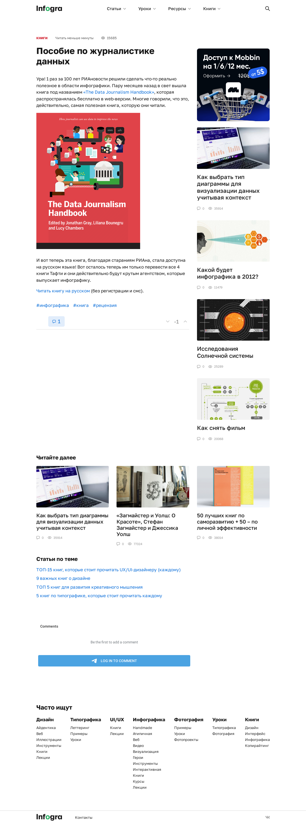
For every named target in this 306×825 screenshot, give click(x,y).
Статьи (116, 8)
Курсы (138, 781)
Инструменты (48, 745)
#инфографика (52, 305)
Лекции (43, 757)
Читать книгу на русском (63, 290)
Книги (211, 8)
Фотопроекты (186, 739)
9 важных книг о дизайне (63, 578)
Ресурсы (179, 8)
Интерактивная (147, 769)
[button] (267, 8)
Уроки (147, 8)
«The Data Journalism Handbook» (118, 92)
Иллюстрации (49, 739)
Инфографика (257, 739)
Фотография (223, 733)
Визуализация (146, 751)
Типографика (224, 727)
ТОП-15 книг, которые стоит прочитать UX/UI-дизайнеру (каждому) (108, 569)
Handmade (142, 727)
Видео (138, 745)
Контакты (83, 817)
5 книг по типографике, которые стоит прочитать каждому (99, 595)
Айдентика (46, 727)
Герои (138, 757)
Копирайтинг (257, 745)
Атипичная (142, 733)
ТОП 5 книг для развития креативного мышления (89, 587)
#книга (81, 305)
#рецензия (105, 305)
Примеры (78, 733)
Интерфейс (255, 733)
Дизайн (252, 727)
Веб (39, 733)
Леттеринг (79, 727)
